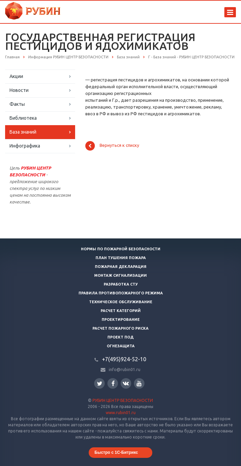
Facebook (113, 383)
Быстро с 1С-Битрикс (116, 452)
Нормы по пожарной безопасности (120, 249)
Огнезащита (121, 346)
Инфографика (25, 146)
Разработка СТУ (121, 284)
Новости (19, 90)
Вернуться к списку (112, 146)
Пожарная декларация (121, 267)
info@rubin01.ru (124, 369)
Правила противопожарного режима (121, 293)
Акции (16, 76)
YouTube (139, 383)
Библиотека (23, 118)
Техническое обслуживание (120, 302)
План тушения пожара (121, 258)
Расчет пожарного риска (120, 328)
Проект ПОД (120, 337)
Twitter (99, 383)
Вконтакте (126, 383)
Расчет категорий (121, 311)
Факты (17, 104)
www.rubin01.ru (121, 412)
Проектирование (121, 319)
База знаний (23, 132)
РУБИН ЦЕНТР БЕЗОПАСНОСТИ (122, 400)
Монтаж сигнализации (120, 275)
